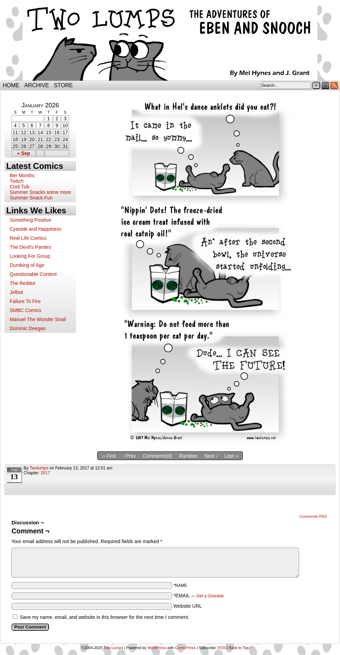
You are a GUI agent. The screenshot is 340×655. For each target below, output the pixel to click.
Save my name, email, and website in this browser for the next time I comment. (104, 617)
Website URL (187, 606)
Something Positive (30, 220)
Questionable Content (33, 274)
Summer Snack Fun (31, 197)
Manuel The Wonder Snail (38, 319)
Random (188, 456)
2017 (45, 472)
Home (11, 85)
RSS (334, 85)
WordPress (156, 648)
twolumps (38, 468)
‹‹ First (109, 456)
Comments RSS (313, 516)
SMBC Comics (25, 310)
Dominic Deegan (28, 328)
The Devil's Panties (30, 247)
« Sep (23, 153)
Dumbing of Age (27, 265)
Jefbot (16, 292)
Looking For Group (30, 256)
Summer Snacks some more (40, 192)
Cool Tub (19, 186)
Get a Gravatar (210, 595)
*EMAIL (198, 595)
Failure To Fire (25, 301)
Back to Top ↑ (240, 648)
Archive (36, 85)
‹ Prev (129, 456)
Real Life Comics (28, 238)
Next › (210, 456)
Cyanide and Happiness (35, 229)
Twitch (17, 181)
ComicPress (185, 648)
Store (63, 85)
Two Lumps (170, 42)
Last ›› (231, 456)
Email (325, 85)
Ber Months (22, 175)
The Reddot (22, 283)
